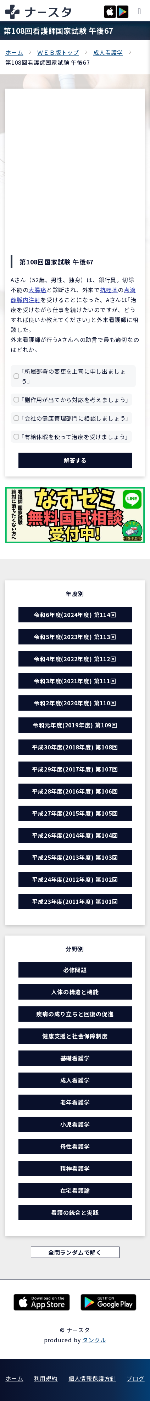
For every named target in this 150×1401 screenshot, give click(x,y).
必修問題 (75, 969)
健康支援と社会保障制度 (75, 1036)
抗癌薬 (109, 289)
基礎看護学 (75, 1058)
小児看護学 (75, 1124)
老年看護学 (75, 1102)
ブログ (135, 1378)
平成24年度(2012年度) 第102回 (75, 879)
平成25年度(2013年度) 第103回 (75, 857)
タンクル (94, 1340)
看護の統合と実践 (75, 1212)
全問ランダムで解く (75, 1252)
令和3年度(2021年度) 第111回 (75, 680)
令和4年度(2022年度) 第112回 (75, 658)
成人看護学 (108, 52)
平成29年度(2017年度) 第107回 (75, 769)
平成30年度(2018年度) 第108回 (75, 747)
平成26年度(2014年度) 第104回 (75, 835)
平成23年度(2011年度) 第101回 (75, 901)
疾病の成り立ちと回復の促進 (74, 1014)
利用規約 (46, 1378)
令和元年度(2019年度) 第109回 (75, 725)
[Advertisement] (75, 176)
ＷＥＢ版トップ (58, 52)
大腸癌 (37, 289)
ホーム (14, 52)
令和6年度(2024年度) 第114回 (75, 614)
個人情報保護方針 (92, 1378)
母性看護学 (75, 1146)
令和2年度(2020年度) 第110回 (75, 703)
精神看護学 (75, 1168)
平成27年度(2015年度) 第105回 (75, 813)
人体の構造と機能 (75, 991)
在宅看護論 (75, 1190)
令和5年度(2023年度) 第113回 (75, 636)
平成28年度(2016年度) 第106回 (75, 791)
